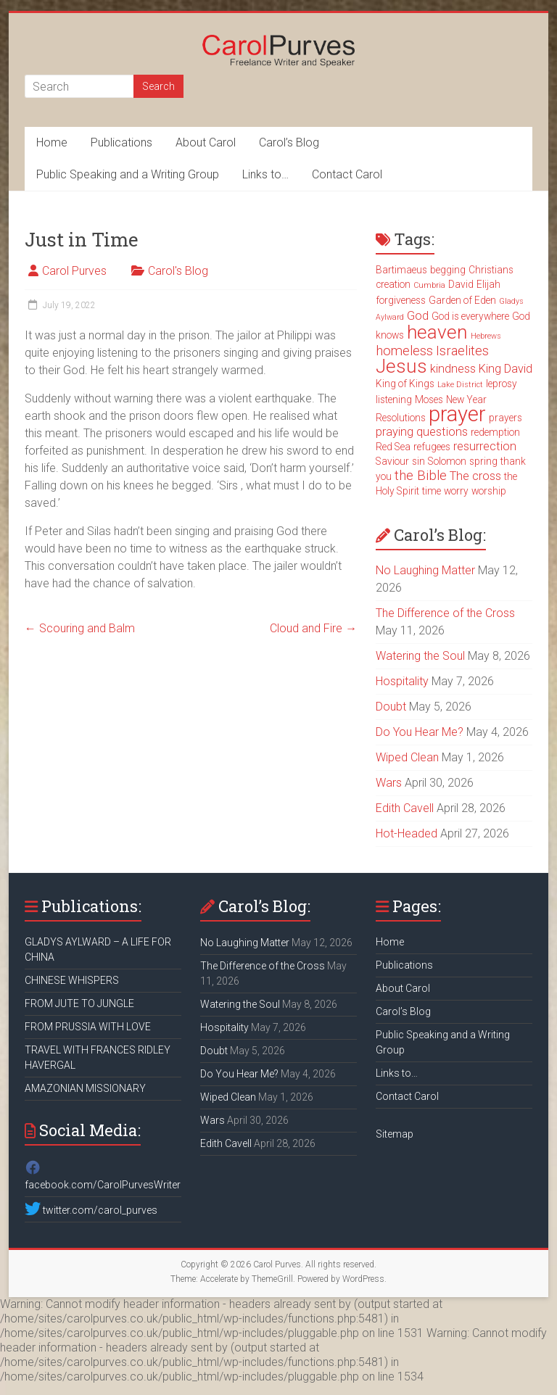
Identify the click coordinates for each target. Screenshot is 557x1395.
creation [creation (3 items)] (393, 284)
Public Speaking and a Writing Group (127, 174)
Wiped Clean (407, 757)
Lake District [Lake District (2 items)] (460, 384)
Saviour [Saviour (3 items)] (392, 461)
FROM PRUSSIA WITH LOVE (88, 1026)
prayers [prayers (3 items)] (505, 417)
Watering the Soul (420, 656)
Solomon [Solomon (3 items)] (447, 461)
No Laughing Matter (425, 570)
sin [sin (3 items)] (418, 461)
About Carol (206, 142)
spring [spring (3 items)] (483, 461)
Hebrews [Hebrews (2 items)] (486, 336)
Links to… (265, 174)
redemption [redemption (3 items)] (495, 432)
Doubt (391, 706)
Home (51, 142)
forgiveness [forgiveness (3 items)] (401, 300)
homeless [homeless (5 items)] (404, 351)
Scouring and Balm (80, 628)
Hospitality (402, 681)
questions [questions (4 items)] (442, 432)
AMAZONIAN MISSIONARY (85, 1088)
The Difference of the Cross (445, 613)
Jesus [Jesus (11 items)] (401, 366)
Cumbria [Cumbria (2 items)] (429, 285)
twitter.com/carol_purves (91, 1210)
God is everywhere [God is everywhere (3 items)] (470, 316)
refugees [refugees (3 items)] (431, 446)
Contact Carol (347, 174)
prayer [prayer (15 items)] (457, 414)
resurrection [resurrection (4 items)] (484, 446)
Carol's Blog (178, 271)
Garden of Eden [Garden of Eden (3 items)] (462, 300)
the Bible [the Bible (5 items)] (421, 476)
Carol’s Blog (289, 142)
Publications (121, 142)
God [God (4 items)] (418, 316)
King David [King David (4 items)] (505, 369)
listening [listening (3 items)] (394, 399)
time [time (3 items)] (431, 491)
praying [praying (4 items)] (394, 432)
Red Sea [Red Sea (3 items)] (393, 446)
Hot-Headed (406, 833)
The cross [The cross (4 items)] (475, 476)
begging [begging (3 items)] (448, 270)
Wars (389, 783)
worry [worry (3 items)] (456, 491)
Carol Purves (74, 271)
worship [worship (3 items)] (488, 491)
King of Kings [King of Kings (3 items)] (405, 383)
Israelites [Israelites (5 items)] (462, 351)
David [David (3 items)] (461, 284)
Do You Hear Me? (419, 732)
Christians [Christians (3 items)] (491, 270)
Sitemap (394, 1134)
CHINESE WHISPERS (72, 980)
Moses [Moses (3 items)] (429, 399)
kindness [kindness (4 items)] (453, 369)
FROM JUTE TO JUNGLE (79, 1003)
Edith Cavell (405, 808)
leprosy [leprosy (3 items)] (501, 383)
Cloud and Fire (313, 628)
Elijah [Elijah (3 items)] (488, 284)
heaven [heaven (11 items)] (437, 332)
